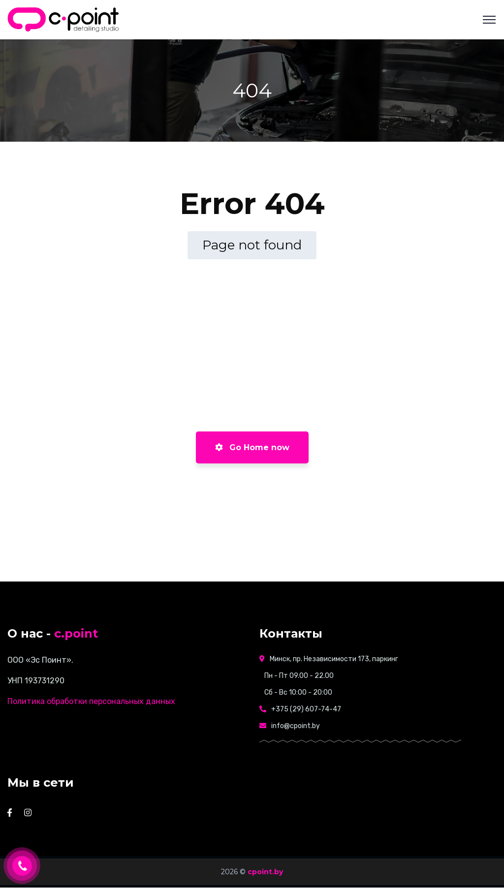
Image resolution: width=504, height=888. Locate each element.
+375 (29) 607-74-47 (306, 709)
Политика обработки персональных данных (91, 701)
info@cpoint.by (295, 726)
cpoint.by (265, 871)
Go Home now (252, 447)
